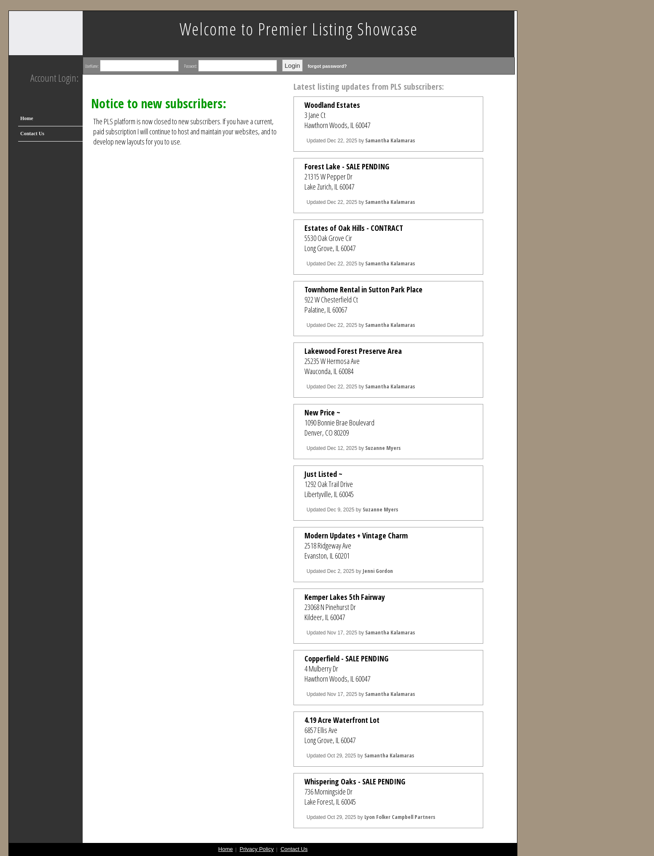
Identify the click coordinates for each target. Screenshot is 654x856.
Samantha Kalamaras (390, 140)
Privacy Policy (257, 849)
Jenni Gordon (378, 571)
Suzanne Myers (383, 448)
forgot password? (327, 66)
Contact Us (32, 133)
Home (26, 118)
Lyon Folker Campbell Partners (399, 817)
